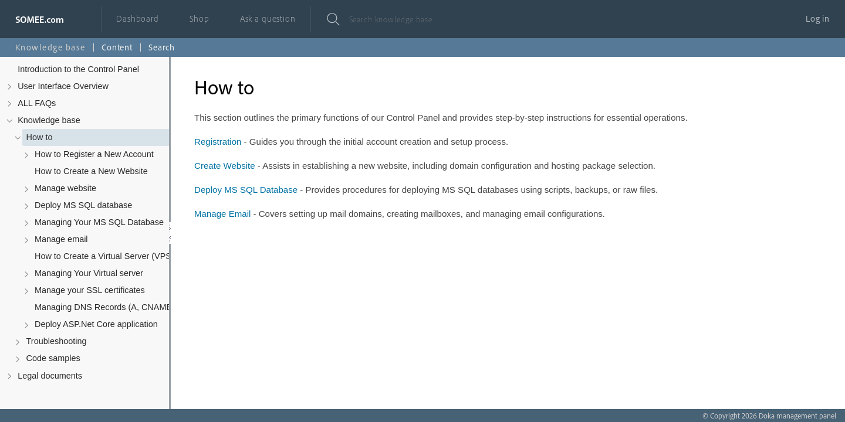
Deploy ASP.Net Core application (96, 324)
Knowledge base (49, 120)
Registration (217, 142)
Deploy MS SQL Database (246, 190)
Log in (818, 18)
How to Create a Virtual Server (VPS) (104, 256)
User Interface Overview (63, 86)
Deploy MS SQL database (83, 205)
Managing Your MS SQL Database (99, 222)
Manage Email (222, 214)
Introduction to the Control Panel (78, 69)
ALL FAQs (37, 103)
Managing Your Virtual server (89, 273)
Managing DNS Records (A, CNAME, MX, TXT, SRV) (117, 307)
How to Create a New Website (91, 171)
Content (117, 47)
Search (161, 47)
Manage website (65, 188)
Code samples (53, 358)
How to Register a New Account (94, 154)
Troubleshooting (56, 341)
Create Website (224, 166)
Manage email (61, 239)
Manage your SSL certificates (90, 290)
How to (39, 137)
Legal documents (50, 375)
